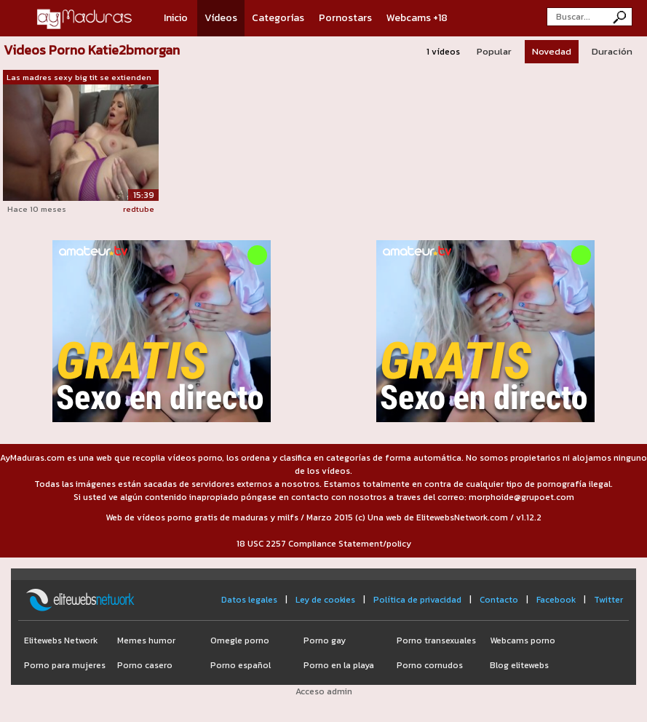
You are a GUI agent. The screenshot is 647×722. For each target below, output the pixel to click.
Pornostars (345, 17)
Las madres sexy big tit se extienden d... (79, 77)
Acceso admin (323, 691)
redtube (138, 209)
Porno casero (144, 665)
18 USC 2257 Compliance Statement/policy (324, 543)
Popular (494, 51)
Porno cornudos (430, 665)
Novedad (551, 51)
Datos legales (249, 599)
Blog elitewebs (519, 665)
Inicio (176, 17)
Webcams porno (522, 640)
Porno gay (324, 640)
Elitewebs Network (61, 640)
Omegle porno (239, 640)
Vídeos (221, 17)
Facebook (556, 599)
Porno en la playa (338, 665)
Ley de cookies (325, 599)
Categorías (278, 17)
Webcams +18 (417, 17)
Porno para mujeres (65, 665)
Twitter (608, 599)
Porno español (240, 665)
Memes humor (146, 640)
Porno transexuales (436, 640)
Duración (612, 51)
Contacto (499, 599)
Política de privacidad (417, 599)
